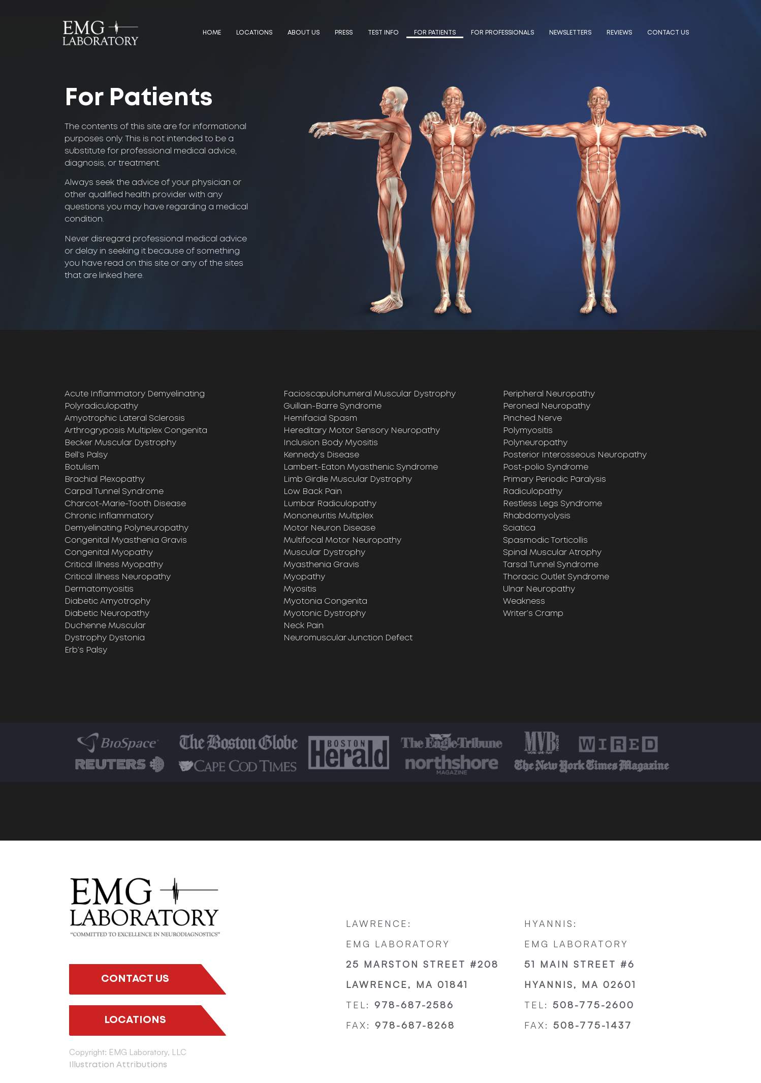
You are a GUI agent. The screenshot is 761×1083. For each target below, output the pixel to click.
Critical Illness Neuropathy (118, 577)
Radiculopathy (532, 492)
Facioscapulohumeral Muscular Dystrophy (369, 394)
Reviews (619, 33)
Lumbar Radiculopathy (329, 504)
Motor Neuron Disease (329, 528)
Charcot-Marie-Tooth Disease (125, 504)
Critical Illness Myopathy (114, 565)
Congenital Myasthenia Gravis (126, 540)
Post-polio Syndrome (545, 467)
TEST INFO (383, 33)
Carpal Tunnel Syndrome (114, 492)
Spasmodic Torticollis (545, 540)
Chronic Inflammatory (109, 516)
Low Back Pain (312, 492)
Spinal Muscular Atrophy (552, 552)
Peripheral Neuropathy (549, 394)
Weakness (524, 601)
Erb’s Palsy (86, 650)
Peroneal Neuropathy (546, 406)
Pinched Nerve (532, 418)
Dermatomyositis (99, 589)
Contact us (668, 33)
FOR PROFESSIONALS (502, 33)
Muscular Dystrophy (324, 552)
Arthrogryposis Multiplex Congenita (136, 431)
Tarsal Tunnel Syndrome (550, 565)
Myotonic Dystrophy (324, 613)
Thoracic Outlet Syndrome (556, 577)
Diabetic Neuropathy (107, 613)
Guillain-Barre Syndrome (332, 406)
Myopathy (304, 577)
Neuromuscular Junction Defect (348, 638)
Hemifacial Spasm (320, 418)
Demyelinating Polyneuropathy (126, 528)
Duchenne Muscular (105, 626)
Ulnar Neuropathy (539, 589)
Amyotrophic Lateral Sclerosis (125, 418)
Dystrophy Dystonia (105, 638)
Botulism (82, 467)
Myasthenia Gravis (321, 565)
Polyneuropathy (535, 443)
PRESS (344, 33)
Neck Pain (303, 626)
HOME (212, 33)
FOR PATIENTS (435, 33)
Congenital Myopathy (109, 552)
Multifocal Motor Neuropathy (342, 540)
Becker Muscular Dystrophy (120, 443)
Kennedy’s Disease (321, 455)
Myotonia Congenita (325, 601)
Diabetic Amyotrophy (107, 601)
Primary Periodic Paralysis (554, 479)
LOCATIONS (254, 33)
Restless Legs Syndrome (552, 504)
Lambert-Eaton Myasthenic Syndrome (360, 467)
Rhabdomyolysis (536, 516)
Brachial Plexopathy (105, 479)
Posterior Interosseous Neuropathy (575, 455)
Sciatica (519, 528)
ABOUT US (304, 33)
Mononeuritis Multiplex (328, 516)
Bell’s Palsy (86, 455)
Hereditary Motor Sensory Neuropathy (361, 431)
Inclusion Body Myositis (330, 443)
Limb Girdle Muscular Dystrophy (347, 479)
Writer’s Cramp (533, 613)
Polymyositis (528, 431)
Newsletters (570, 33)
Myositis (299, 589)
